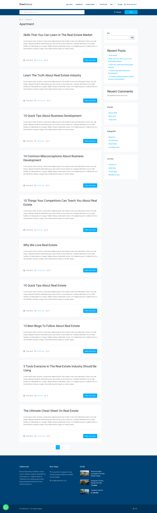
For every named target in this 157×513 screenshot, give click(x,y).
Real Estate (41, 141)
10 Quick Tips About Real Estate (44, 285)
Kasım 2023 (113, 113)
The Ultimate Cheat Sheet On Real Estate (50, 410)
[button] (6, 507)
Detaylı (117, 12)
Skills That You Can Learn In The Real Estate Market (57, 35)
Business (40, 60)
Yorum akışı (113, 171)
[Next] (67, 447)
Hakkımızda (79, 4)
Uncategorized (114, 147)
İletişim (120, 4)
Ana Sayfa (69, 4)
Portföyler (103, 4)
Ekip (111, 4)
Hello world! (113, 55)
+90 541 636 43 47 (130, 4)
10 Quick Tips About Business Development (52, 115)
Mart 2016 (112, 116)
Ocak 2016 (112, 120)
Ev (22, 19)
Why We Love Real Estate (40, 245)
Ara (131, 12)
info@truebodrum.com (59, 480)
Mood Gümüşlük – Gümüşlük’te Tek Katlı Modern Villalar (98, 474)
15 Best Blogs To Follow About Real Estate (51, 326)
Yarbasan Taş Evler (97, 490)
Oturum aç (112, 165)
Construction (41, 101)
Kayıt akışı (112, 168)
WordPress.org (114, 175)
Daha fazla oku (90, 60)
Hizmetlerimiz (90, 4)
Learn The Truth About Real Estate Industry (52, 75)
